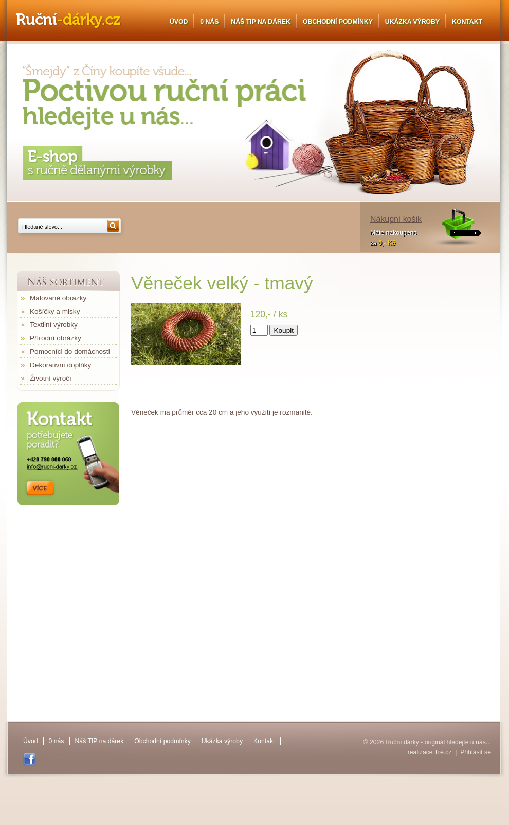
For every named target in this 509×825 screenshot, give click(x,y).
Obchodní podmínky (338, 21)
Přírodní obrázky (55, 338)
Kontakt (467, 21)
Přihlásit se (475, 752)
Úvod (179, 21)
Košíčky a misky (55, 311)
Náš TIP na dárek (260, 21)
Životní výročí (50, 378)
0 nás (209, 21)
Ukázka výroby (412, 21)
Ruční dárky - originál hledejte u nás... (69, 21)
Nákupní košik (396, 219)
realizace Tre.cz (430, 752)
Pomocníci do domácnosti (70, 351)
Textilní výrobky (54, 325)
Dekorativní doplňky (60, 365)
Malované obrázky (58, 298)
